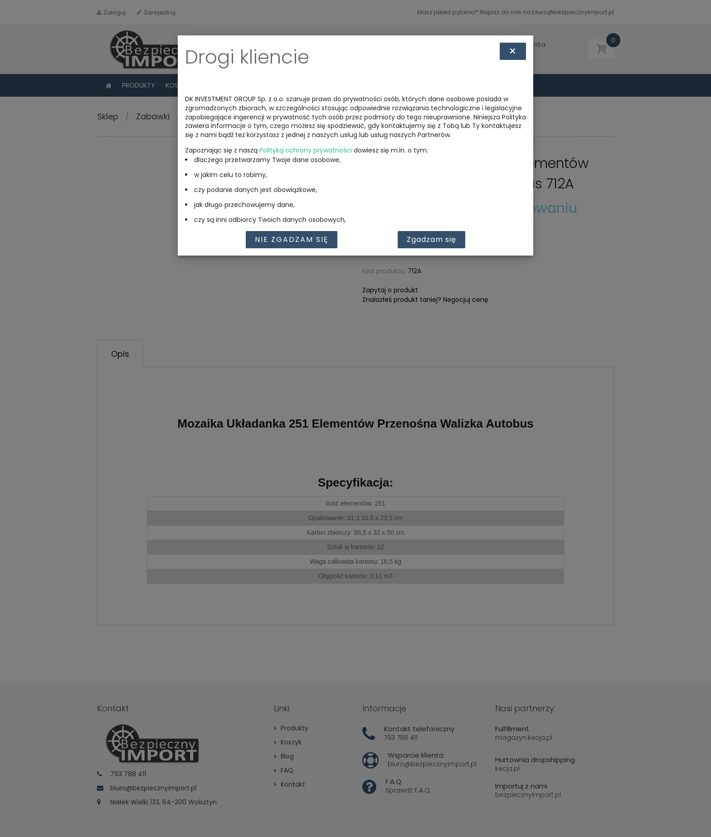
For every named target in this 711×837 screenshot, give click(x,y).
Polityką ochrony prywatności (305, 150)
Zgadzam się (431, 239)
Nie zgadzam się (291, 239)
